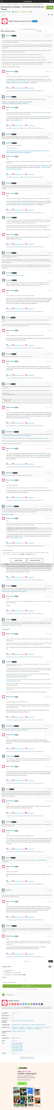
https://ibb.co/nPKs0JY (43, 438)
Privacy (29, 554)
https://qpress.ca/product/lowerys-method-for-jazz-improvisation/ (17, 435)
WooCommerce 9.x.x (16, 1024)
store (16, 1049)
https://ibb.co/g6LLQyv (46, 441)
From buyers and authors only (29, 29)
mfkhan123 (9, 925)
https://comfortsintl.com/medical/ (13, 681)
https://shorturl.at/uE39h (8, 514)
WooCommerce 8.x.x (26, 1024)
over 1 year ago (49, 431)
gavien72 (8, 384)
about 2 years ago (48, 725)
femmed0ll (8, 96)
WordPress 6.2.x (31, 1028)
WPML (43, 1024)
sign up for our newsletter (18, 90)
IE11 (15, 1020)
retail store (16, 1047)
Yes (12, 1018)
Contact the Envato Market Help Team (27, 1058)
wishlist (20, 1050)
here (48, 76)
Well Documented (15, 1038)
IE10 (13, 1020)
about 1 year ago (49, 361)
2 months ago (49, 96)
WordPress (10, 4)
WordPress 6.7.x (31, 1027)
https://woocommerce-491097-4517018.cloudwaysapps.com (15, 730)
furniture (13, 1044)
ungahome (8, 35)
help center (25, 601)
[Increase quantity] (26, 979)
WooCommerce (23, 4)
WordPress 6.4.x (15, 1028)
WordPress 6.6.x (38, 1027)
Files (5, 4)
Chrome (28, 1020)
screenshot (10, 640)
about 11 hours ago (48, 35)
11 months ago (49, 317)
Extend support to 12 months (15, 974)
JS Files (23, 1031)
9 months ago (49, 183)
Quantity (4, 977)
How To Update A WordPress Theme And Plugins (19, 203)
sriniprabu (8, 619)
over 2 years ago (49, 857)
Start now (21, 1083)
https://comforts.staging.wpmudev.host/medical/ (16, 677)
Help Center (42, 116)
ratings (21, 1046)
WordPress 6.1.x (38, 1028)
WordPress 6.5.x (46, 1027)
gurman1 (8, 317)
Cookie (23, 554)
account (13, 1043)
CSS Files (19, 1031)
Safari (21, 1020)
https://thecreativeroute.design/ (17, 275)
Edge (32, 1020)
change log (19, 238)
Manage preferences (35, 560)
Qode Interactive (30, 88)
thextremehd (9, 472)
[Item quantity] (14, 979)
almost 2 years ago (48, 506)
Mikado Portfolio (17, 88)
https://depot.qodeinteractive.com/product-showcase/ (15, 103)
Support (10, 88)
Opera (24, 1020)
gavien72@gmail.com (42, 860)
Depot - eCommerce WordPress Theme (35, 4)
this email (28, 771)
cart (16, 1043)
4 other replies (5, 629)
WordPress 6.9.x (15, 1027)
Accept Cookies (18, 560)
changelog (43, 165)
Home (2, 4)
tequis (7, 789)
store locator (20, 1049)
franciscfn (8, 890)
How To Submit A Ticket (16, 120)
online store (16, 1046)
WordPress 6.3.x (23, 1028)
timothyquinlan (10, 431)
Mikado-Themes (6, 11)
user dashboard (15, 1050)
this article (45, 112)
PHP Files (14, 1031)
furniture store (19, 1044)
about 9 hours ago (48, 71)
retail (13, 1047)
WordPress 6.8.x (23, 1027)
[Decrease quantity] (4, 979)
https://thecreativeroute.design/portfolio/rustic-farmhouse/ (14, 591)
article (32, 835)
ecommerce (20, 1043)
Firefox (18, 1020)
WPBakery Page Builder (36, 1024)
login (13, 1046)
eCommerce (16, 4)
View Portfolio (27, 1007)
